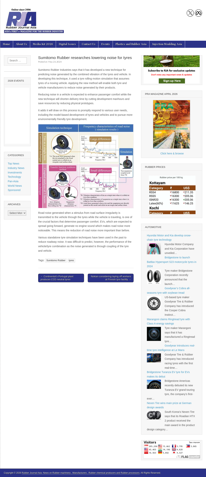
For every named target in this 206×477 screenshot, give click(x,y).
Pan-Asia (13, 181)
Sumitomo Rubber (55, 260)
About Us (21, 44)
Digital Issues (67, 44)
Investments (15, 172)
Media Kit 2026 (43, 44)
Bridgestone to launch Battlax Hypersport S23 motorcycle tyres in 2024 (171, 262)
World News (15, 185)
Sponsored (14, 190)
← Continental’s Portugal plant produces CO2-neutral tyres (57, 278)
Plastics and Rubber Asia (131, 44)
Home (6, 44)
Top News (13, 163)
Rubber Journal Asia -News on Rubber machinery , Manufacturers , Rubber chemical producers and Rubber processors (81, 473)
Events (105, 44)
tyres (71, 260)
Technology (14, 176)
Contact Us (88, 44)
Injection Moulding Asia (167, 44)
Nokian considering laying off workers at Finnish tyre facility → (111, 278)
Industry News (16, 168)
